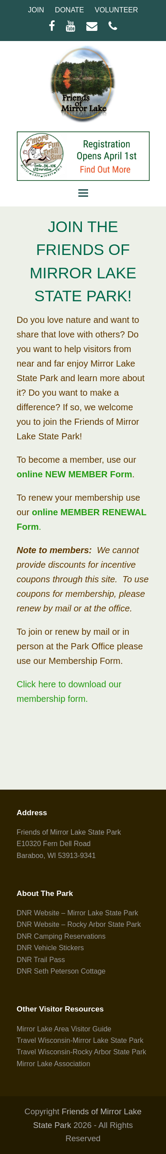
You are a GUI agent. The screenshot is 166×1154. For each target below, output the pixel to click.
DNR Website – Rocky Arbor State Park (79, 924)
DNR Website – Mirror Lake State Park (77, 913)
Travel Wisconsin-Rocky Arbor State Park (82, 1052)
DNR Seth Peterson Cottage (61, 971)
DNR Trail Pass (41, 959)
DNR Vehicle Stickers (50, 948)
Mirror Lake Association (53, 1064)
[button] (83, 193)
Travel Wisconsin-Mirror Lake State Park (80, 1040)
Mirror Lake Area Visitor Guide (64, 1029)
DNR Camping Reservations (61, 936)
